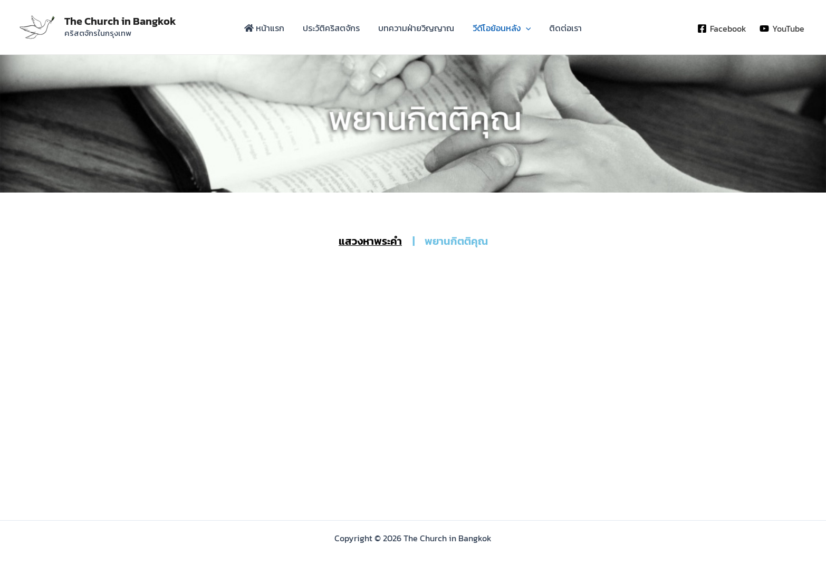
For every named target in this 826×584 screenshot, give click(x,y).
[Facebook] (722, 28)
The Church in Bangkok (120, 21)
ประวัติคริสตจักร (339, 30)
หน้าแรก (280, 30)
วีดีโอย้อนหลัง (494, 30)
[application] (518, 30)
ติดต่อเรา (549, 30)
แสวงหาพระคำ (370, 241)
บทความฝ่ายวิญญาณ (416, 30)
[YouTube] (782, 28)
